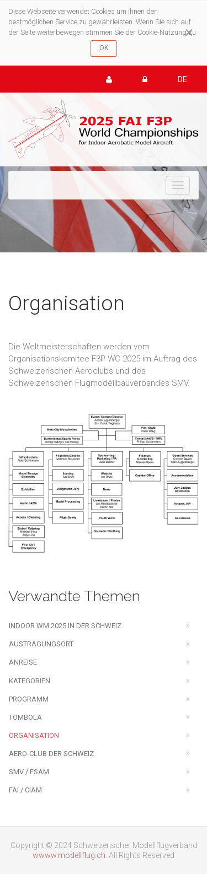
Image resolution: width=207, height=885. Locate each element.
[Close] (189, 32)
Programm (29, 699)
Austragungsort (41, 644)
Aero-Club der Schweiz (51, 753)
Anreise (23, 662)
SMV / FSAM (29, 772)
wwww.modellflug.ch (69, 855)
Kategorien (29, 681)
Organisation (34, 735)
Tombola (25, 717)
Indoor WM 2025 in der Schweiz (65, 626)
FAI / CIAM (25, 790)
